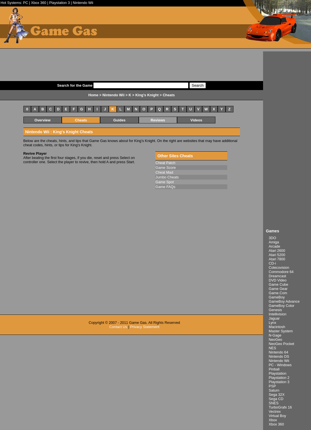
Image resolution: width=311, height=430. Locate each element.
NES (272, 348)
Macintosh (277, 327)
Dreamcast (277, 276)
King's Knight (147, 95)
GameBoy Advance (284, 301)
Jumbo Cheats (167, 177)
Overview (42, 120)
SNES (274, 403)
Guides (119, 120)
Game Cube (278, 284)
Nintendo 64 (278, 352)
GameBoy (277, 297)
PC (25, 3)
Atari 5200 (277, 255)
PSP (272, 386)
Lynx (272, 322)
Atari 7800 (277, 259)
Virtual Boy (277, 416)
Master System (281, 331)
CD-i (272, 263)
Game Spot (165, 182)
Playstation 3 (59, 3)
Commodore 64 (281, 272)
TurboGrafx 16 (280, 407)
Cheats (81, 120)
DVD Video (277, 280)
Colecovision (279, 267)
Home (93, 95)
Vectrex (275, 411)
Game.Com (278, 293)
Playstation (277, 373)
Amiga (274, 242)
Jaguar (274, 318)
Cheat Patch (165, 163)
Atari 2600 (277, 250)
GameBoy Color (281, 306)
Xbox (273, 420)
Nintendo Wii (83, 3)
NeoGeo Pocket (281, 344)
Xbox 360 (38, 3)
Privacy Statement (144, 327)
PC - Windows (280, 365)
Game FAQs (165, 187)
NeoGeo (275, 339)
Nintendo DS (279, 356)
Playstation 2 (279, 378)
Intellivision (277, 314)
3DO (272, 238)
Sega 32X (276, 394)
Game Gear (278, 289)
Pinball (274, 369)
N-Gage (275, 335)
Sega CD (276, 399)
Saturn (274, 390)
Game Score (166, 167)
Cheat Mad (164, 172)
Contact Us (118, 327)
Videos (196, 120)
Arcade (274, 246)
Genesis (275, 310)
